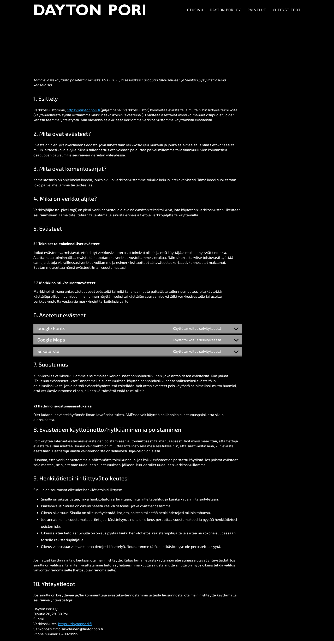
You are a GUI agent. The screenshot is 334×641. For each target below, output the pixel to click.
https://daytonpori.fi (83, 110)
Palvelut (256, 10)
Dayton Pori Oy (225, 10)
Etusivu (195, 10)
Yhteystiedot (287, 10)
